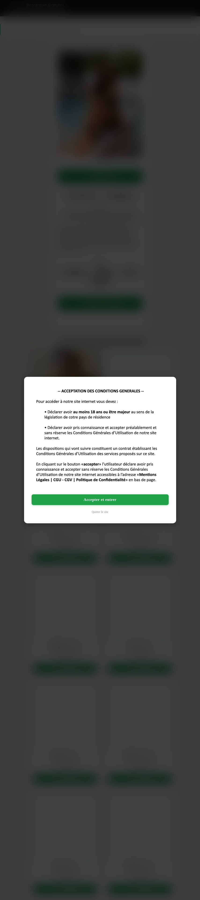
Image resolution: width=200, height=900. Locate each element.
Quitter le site (100, 511)
